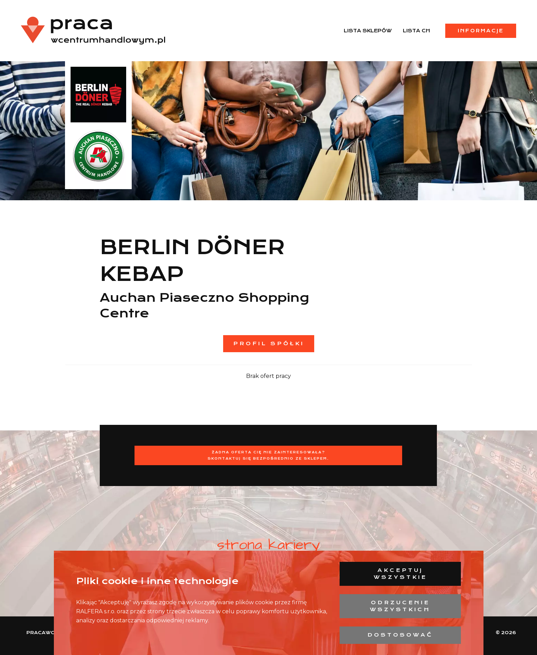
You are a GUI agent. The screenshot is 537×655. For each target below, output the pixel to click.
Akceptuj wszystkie (400, 573)
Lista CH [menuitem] (416, 30)
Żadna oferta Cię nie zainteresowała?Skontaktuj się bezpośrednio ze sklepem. (268, 455)
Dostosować (400, 635)
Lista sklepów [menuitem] (368, 30)
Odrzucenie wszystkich (400, 606)
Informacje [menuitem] (481, 30)
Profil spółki (268, 343)
